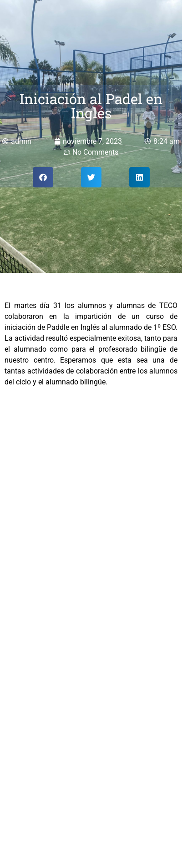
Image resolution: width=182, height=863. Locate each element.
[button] (43, 177)
